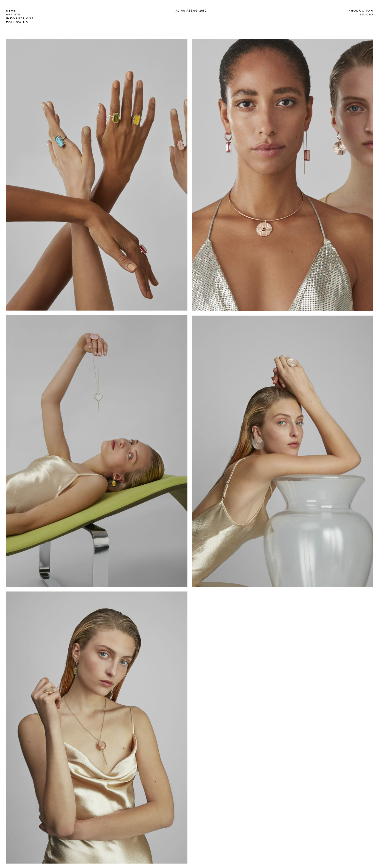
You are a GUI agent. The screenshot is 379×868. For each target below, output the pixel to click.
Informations (20, 18)
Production (361, 11)
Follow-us (17, 22)
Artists (13, 14)
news (11, 11)
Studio (366, 14)
